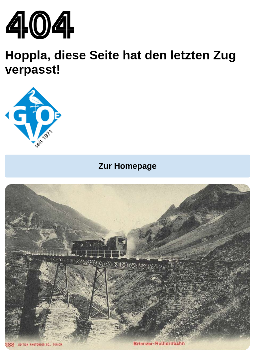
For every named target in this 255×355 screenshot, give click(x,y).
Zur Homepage (127, 166)
